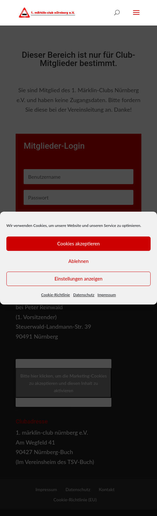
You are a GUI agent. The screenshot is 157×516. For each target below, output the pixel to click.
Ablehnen (78, 261)
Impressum (107, 294)
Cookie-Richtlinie (55, 294)
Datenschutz (83, 294)
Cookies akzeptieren (78, 243)
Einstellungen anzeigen (79, 278)
